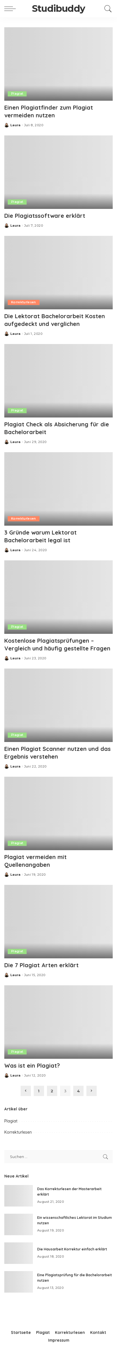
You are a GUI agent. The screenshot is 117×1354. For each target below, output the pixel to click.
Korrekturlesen (23, 302)
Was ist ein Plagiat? (32, 1065)
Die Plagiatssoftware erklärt (44, 215)
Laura (15, 125)
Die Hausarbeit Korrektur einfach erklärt (72, 1249)
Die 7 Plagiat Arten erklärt (41, 965)
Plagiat (17, 94)
